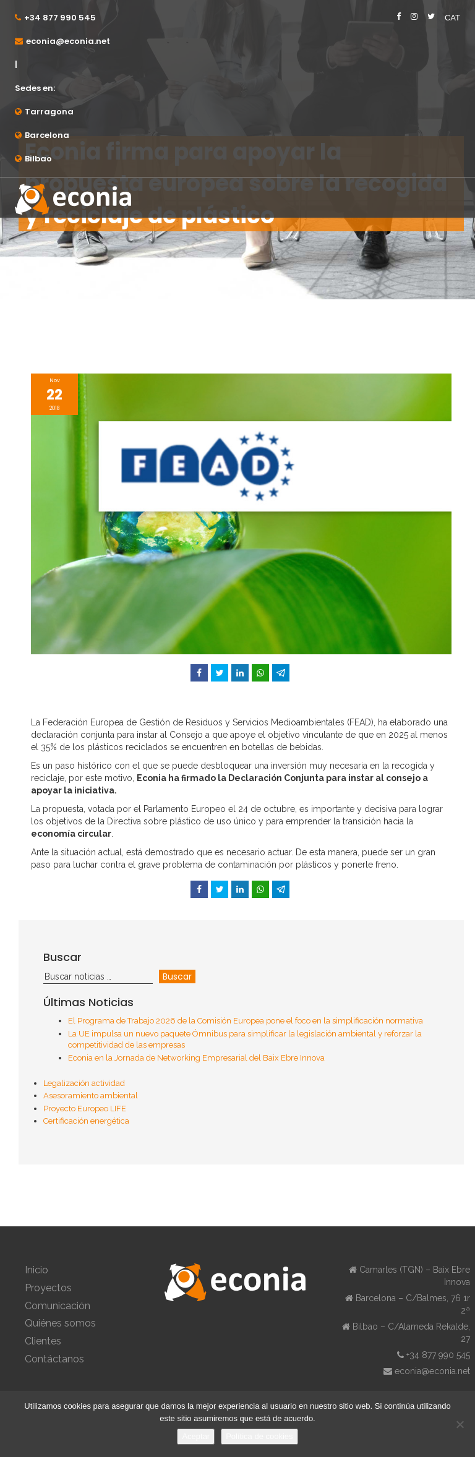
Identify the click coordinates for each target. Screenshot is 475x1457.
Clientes (43, 1341)
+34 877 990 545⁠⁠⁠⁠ (60, 18)
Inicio (36, 1270)
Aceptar (196, 1436)
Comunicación (57, 1306)
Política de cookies (259, 1436)
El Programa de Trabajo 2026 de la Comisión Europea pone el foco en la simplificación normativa (245, 1020)
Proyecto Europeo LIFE (84, 1108)
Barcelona (47, 135)
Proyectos (48, 1288)
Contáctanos (54, 1359)
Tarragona (49, 112)
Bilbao (38, 158)
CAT (452, 17)
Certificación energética (86, 1121)
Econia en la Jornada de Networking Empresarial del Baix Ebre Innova (196, 1057)
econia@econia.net (68, 41)
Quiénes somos (60, 1323)
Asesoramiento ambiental (90, 1095)
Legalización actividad (84, 1083)
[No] (459, 1424)
